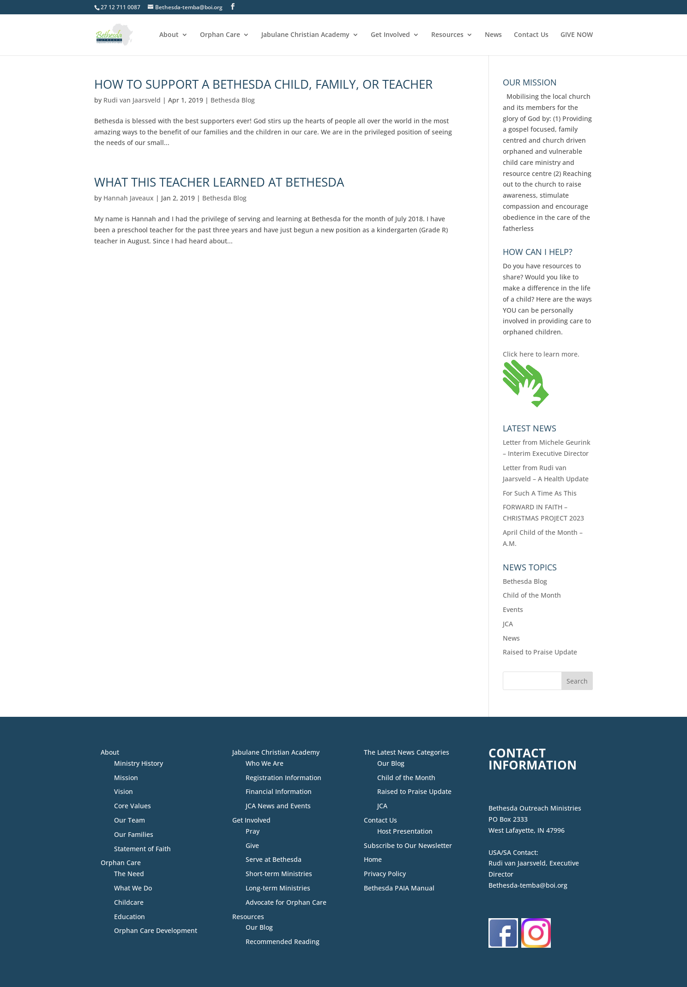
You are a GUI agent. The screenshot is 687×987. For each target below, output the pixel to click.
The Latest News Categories (406, 752)
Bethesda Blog (233, 100)
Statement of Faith (142, 848)
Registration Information (283, 777)
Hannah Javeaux (128, 198)
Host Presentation (405, 831)
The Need (129, 873)
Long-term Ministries (278, 888)
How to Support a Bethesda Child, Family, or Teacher (263, 84)
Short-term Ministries (279, 873)
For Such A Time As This (540, 493)
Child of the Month (532, 595)
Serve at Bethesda (273, 859)
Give (252, 845)
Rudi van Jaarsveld (132, 100)
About (169, 35)
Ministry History (138, 763)
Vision (123, 791)
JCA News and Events (278, 805)
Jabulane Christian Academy (305, 35)
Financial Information (279, 791)
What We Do (133, 888)
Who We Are (264, 763)
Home (373, 859)
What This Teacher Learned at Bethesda (219, 182)
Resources (447, 35)
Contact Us (531, 35)
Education (129, 916)
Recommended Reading (282, 941)
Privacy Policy (385, 873)
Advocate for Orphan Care (286, 902)
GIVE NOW (576, 35)
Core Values (132, 805)
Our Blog (259, 927)
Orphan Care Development (155, 930)
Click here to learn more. (541, 354)
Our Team (129, 820)
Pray (252, 831)
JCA (508, 623)
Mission (126, 777)
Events (513, 609)
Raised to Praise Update (540, 652)
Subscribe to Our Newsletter (408, 845)
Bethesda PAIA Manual (399, 888)
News (493, 35)
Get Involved (390, 35)
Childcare (129, 902)
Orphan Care (220, 35)
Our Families (133, 834)
